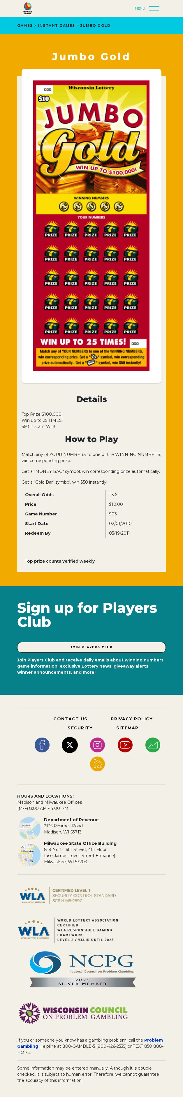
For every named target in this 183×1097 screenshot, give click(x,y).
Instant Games (56, 25)
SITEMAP (127, 728)
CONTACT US (70, 719)
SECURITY (80, 728)
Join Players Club (92, 647)
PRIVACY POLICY (132, 719)
